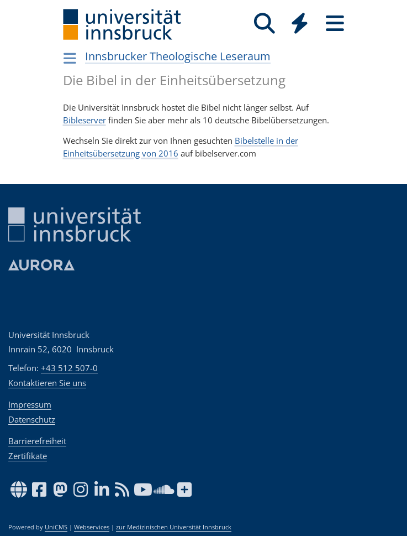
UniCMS (56, 527)
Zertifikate (27, 455)
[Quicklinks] (300, 23)
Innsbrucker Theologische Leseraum (178, 56)
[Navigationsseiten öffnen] (70, 58)
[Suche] (264, 23)
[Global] (300, 24)
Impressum (29, 404)
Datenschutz (31, 419)
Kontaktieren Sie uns (47, 382)
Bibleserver (84, 120)
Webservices (91, 527)
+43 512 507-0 (69, 367)
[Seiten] (335, 23)
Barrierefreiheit (37, 440)
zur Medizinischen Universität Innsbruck (173, 527)
